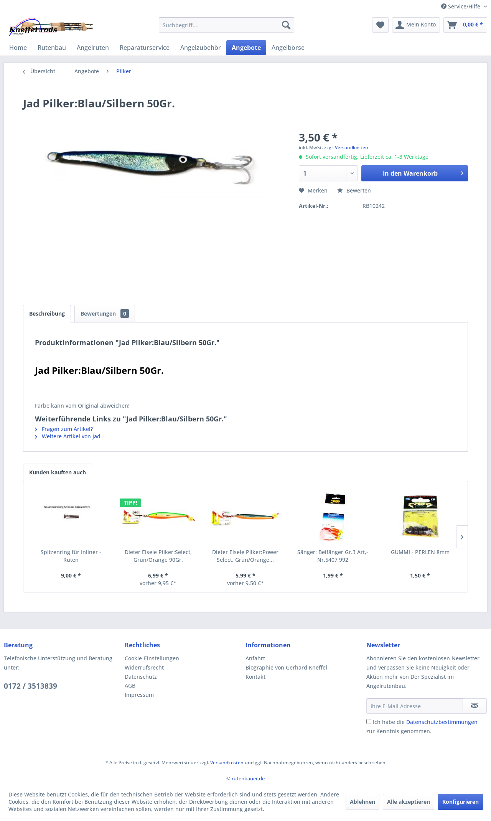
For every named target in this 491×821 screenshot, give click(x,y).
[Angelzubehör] (200, 47)
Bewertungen (105, 313)
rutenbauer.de (248, 778)
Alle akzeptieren (408, 801)
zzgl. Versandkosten (346, 147)
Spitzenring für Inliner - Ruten (71, 555)
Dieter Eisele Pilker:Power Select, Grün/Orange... (245, 555)
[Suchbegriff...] (226, 25)
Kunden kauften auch (57, 472)
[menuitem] (226, 25)
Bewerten (354, 190)
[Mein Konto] (416, 25)
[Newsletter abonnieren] (475, 706)
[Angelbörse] (288, 47)
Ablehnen (362, 801)
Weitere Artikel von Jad (68, 436)
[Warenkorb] (465, 25)
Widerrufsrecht (144, 667)
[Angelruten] (92, 47)
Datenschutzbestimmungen (442, 722)
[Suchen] (286, 25)
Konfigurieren (460, 801)
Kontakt (255, 676)
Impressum (139, 694)
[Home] (18, 47)
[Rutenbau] (51, 47)
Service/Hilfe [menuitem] (461, 6)
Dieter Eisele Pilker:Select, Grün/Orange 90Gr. (158, 555)
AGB (130, 685)
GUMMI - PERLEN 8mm (420, 552)
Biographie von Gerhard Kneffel (286, 667)
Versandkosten (227, 762)
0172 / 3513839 (30, 686)
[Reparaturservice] (144, 47)
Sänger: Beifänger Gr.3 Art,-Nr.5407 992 (332, 555)
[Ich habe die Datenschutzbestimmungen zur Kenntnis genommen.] (368, 721)
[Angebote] (246, 47)
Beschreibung (47, 313)
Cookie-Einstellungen (152, 658)
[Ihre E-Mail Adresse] (414, 706)
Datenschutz (141, 676)
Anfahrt (255, 658)
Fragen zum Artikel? (64, 429)
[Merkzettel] (380, 25)
